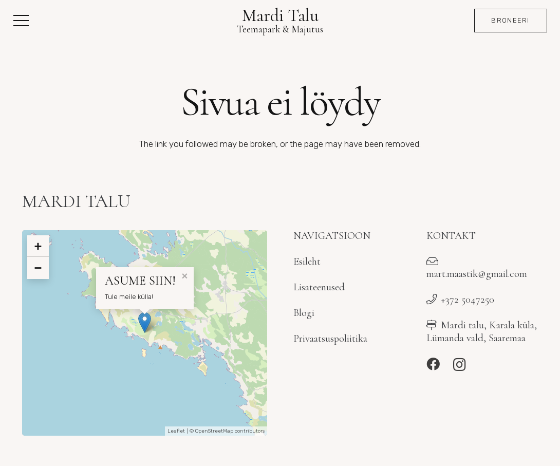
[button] (20, 20)
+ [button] (38, 246)
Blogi (303, 312)
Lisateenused (319, 287)
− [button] (38, 267)
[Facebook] (433, 364)
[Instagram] (459, 365)
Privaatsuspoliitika (330, 338)
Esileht (307, 261)
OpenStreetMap (214, 431)
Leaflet (176, 431)
